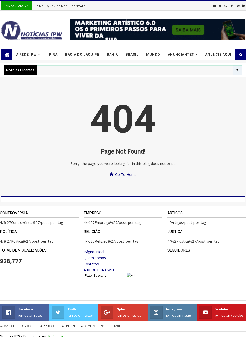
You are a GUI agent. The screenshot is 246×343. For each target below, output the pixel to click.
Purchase (111, 326)
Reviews (89, 326)
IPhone (69, 326)
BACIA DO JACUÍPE (82, 54)
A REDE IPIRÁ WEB (99, 269)
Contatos (91, 263)
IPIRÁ (53, 54)
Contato (78, 6)
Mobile (29, 326)
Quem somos (95, 257)
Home (39, 6)
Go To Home (123, 174)
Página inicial (94, 251)
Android (49, 326)
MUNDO (153, 54)
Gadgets (9, 326)
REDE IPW (56, 336)
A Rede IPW (26, 54)
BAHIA (112, 54)
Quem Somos (57, 6)
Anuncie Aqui (218, 54)
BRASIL (132, 54)
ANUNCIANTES (181, 54)
